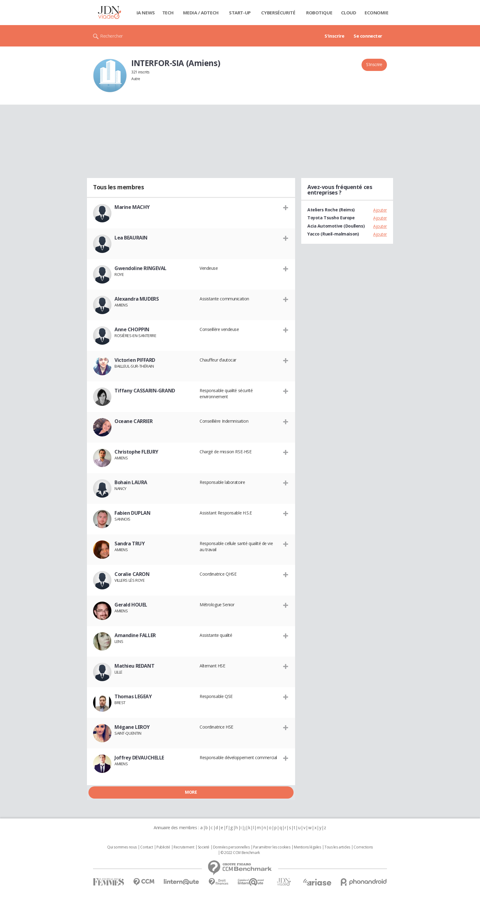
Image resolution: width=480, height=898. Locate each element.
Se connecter (368, 36)
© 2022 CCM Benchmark (240, 853)
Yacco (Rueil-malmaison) (333, 234)
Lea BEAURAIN (131, 237)
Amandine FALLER (135, 635)
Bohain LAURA (130, 482)
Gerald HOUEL (130, 604)
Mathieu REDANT (134, 665)
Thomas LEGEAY (133, 696)
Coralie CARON (132, 574)
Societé (203, 847)
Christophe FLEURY (136, 451)
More (191, 792)
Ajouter (380, 210)
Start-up (240, 12)
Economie (376, 12)
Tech (168, 12)
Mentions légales (307, 847)
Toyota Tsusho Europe (331, 218)
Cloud (348, 12)
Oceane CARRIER (133, 421)
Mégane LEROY (132, 727)
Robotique (319, 12)
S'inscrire (334, 36)
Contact (146, 847)
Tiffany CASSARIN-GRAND (144, 390)
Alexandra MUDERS (136, 298)
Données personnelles (231, 847)
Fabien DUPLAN (132, 513)
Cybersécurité (278, 12)
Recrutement (184, 847)
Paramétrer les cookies (272, 847)
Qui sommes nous (122, 847)
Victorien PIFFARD (134, 360)
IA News (146, 12)
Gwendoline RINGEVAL (140, 268)
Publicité (163, 847)
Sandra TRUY (129, 543)
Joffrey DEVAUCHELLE (139, 757)
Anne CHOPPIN (131, 329)
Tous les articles (337, 847)
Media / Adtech (201, 12)
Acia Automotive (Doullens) (336, 226)
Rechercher (111, 36)
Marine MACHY (132, 207)
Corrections (363, 847)
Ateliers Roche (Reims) (331, 210)
